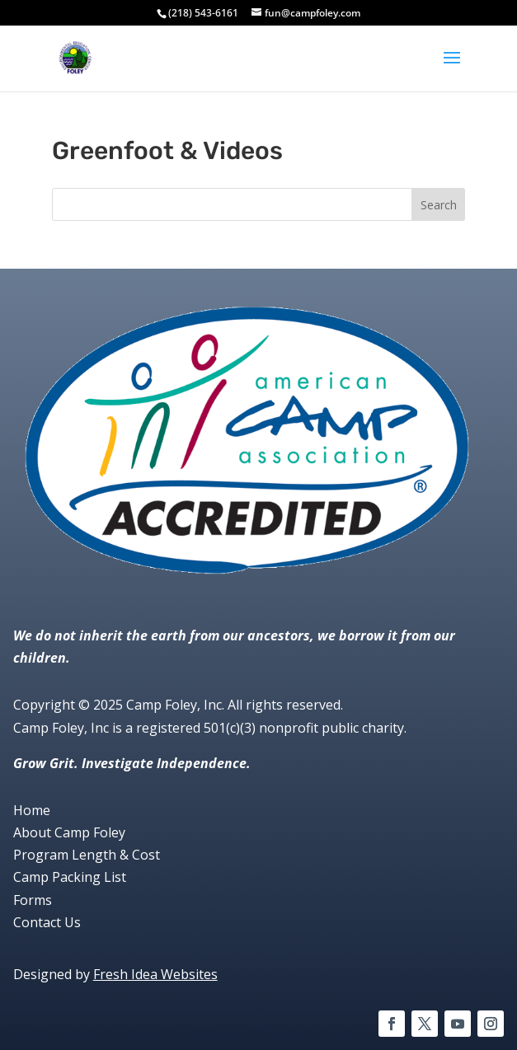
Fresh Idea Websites (155, 974)
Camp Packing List (69, 877)
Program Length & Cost (86, 855)
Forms (32, 900)
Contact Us (47, 922)
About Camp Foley (69, 832)
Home (31, 810)
